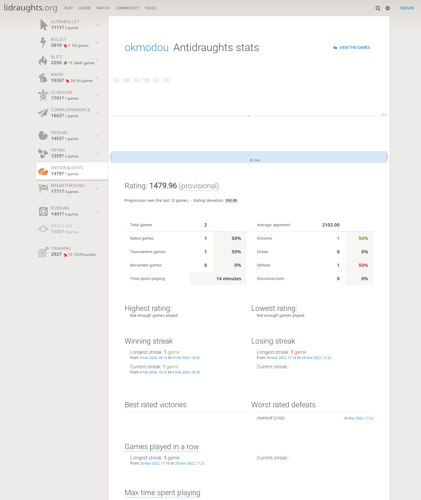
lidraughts (30, 7)
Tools (151, 7)
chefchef (264, 417)
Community (127, 7)
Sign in (406, 8)
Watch (103, 7)
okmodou (147, 47)
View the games (354, 47)
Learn (84, 7)
